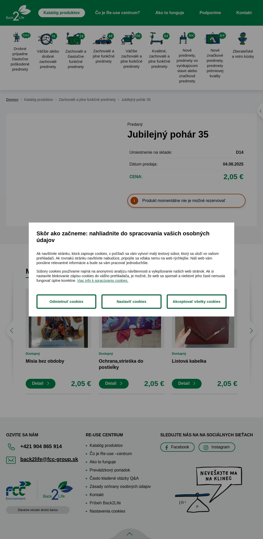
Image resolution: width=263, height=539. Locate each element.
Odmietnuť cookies (66, 302)
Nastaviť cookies (131, 302)
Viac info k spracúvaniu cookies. (102, 280)
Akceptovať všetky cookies (196, 302)
